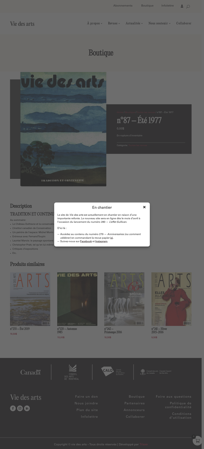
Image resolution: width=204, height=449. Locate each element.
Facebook (86, 241)
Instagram (101, 241)
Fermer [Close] (144, 207)
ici (111, 238)
